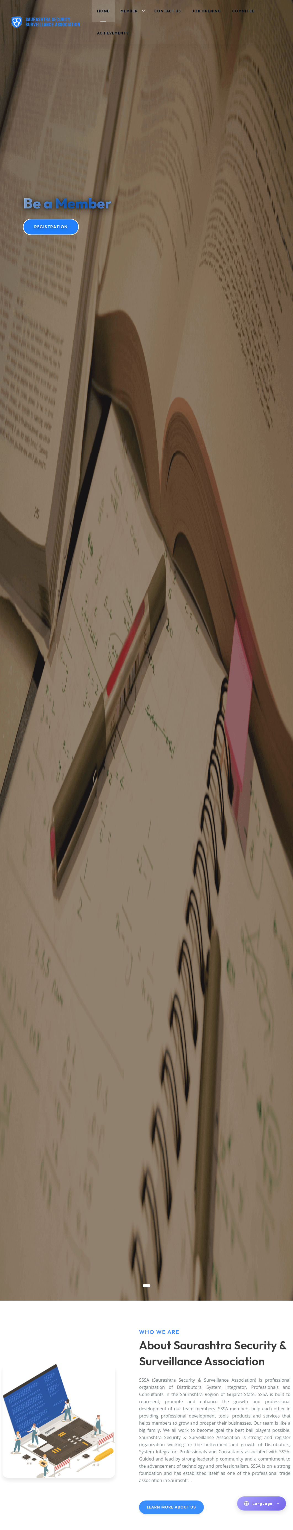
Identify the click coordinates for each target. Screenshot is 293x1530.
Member (129, 11)
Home (103, 11)
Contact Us (167, 11)
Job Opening (206, 11)
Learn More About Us (191, 1507)
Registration (51, 227)
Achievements (113, 33)
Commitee (243, 11)
